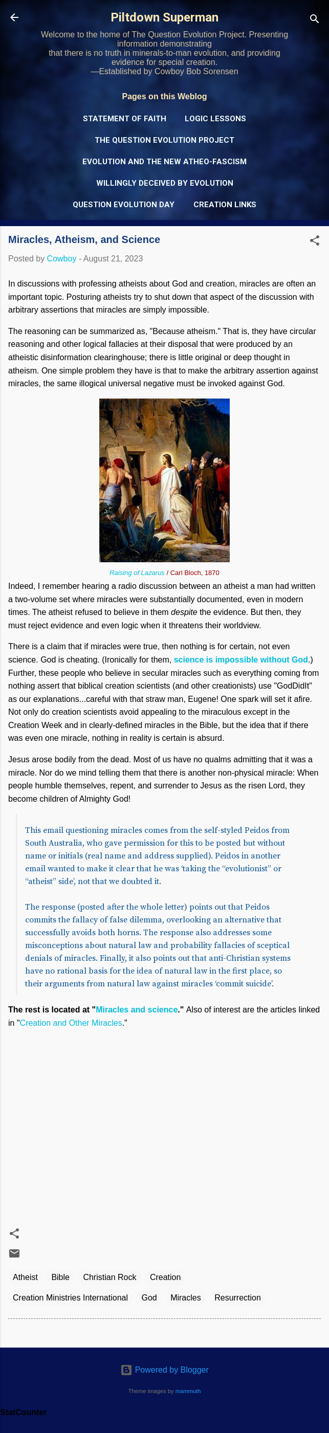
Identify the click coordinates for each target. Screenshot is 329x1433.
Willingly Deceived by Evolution (164, 183)
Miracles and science (137, 1009)
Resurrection (237, 1297)
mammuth (188, 1391)
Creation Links (224, 204)
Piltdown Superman (164, 17)
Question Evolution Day (123, 204)
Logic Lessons (215, 118)
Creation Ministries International (70, 1297)
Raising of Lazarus (137, 573)
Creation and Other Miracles (71, 1023)
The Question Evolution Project (164, 140)
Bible (60, 1277)
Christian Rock (109, 1277)
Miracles (185, 1297)
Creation (165, 1277)
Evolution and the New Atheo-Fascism (164, 161)
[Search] (315, 20)
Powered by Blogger (164, 1369)
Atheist (25, 1277)
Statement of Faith (124, 118)
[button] (315, 242)
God (149, 1297)
